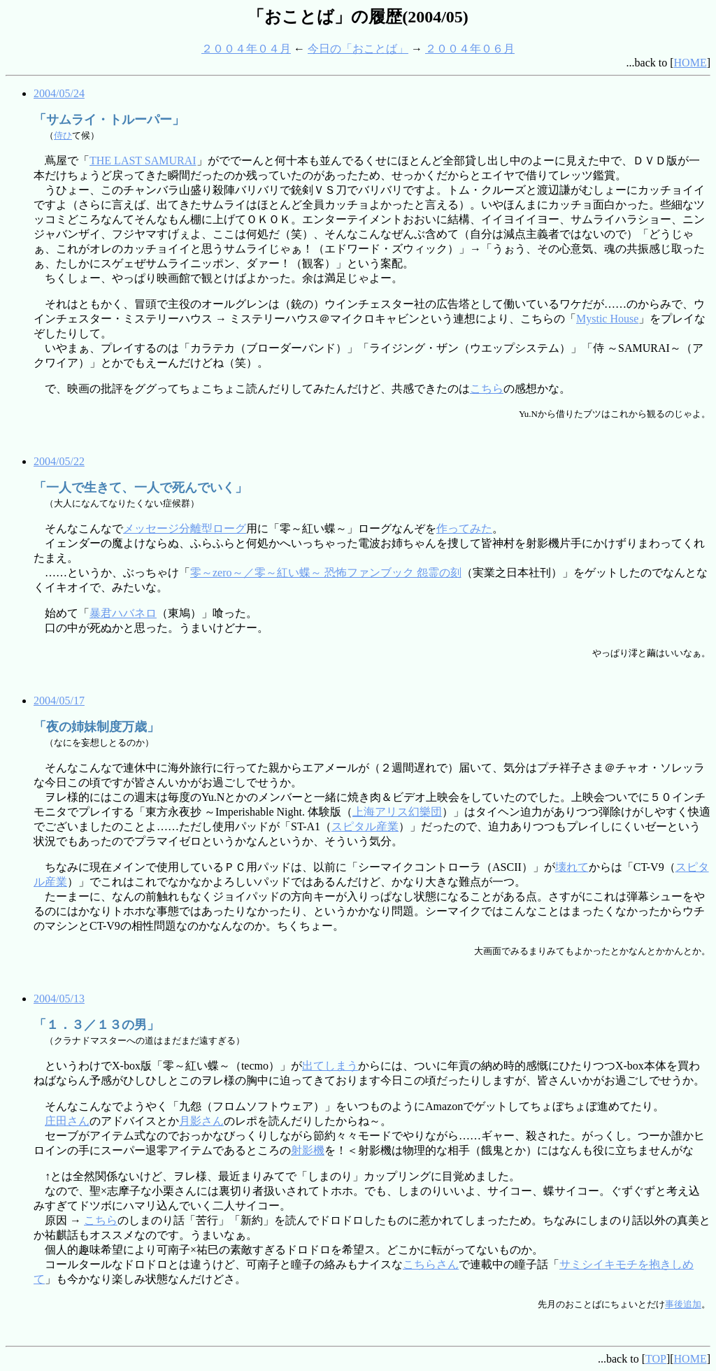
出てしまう (330, 1066)
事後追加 (683, 1304)
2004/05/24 (59, 93)
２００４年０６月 (470, 49)
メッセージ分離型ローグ (184, 528)
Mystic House (607, 319)
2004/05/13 (59, 998)
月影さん (201, 1121)
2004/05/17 (59, 700)
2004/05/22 (59, 461)
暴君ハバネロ (123, 613)
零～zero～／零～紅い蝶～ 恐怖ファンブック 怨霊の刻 (325, 572)
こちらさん (431, 1264)
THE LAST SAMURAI (143, 160)
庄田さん (67, 1121)
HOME (690, 63)
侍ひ (63, 135)
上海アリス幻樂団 (397, 812)
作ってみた (464, 528)
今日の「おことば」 (358, 49)
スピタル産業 (365, 826)
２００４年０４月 (246, 49)
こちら (486, 389)
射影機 (307, 1150)
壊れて (572, 867)
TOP (655, 1359)
